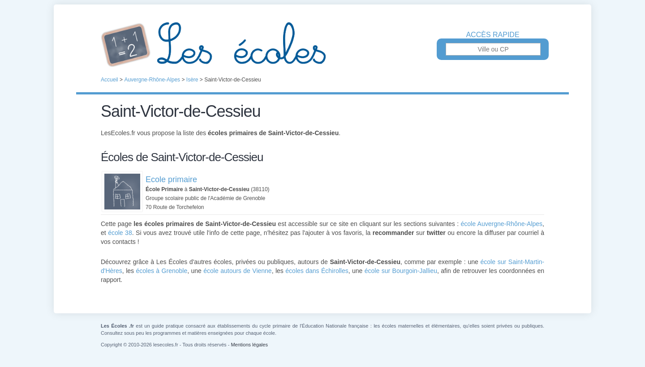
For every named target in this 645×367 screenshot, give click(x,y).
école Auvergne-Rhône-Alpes (502, 223)
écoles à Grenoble (161, 270)
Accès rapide (492, 34)
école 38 (120, 232)
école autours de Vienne (237, 270)
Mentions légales (249, 344)
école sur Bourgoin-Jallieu (401, 270)
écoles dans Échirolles (316, 270)
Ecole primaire (171, 179)
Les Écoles (322, 44)
